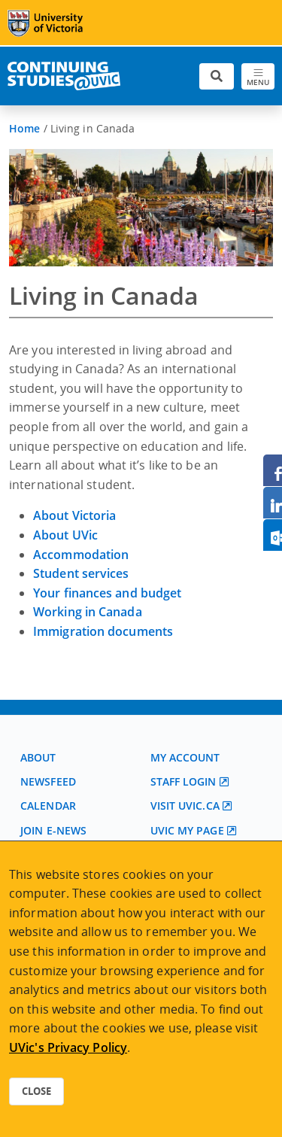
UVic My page (187, 830)
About (38, 757)
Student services (81, 573)
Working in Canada (87, 611)
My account (185, 757)
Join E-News (53, 830)
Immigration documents (103, 631)
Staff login (183, 781)
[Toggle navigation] (257, 76)
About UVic (65, 535)
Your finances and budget (107, 593)
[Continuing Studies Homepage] (64, 76)
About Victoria (74, 515)
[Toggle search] (216, 76)
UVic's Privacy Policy (68, 1047)
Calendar (48, 805)
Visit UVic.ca (185, 805)
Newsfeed (48, 781)
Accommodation (81, 554)
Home (24, 128)
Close (36, 1091)
